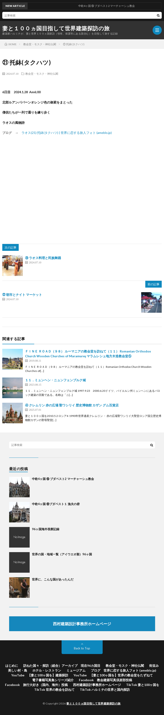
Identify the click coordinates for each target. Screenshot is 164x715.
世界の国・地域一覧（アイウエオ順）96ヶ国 (62, 554)
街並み (154, 665)
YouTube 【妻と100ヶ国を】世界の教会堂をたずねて (113, 675)
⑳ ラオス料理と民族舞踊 (43, 258)
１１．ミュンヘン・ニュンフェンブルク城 (55, 380)
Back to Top (82, 648)
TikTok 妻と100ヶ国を (142, 685)
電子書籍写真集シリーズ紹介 (53, 680)
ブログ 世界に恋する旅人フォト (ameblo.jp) (123, 670)
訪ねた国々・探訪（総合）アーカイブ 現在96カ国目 (61, 665)
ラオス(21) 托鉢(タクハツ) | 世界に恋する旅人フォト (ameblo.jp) (66, 133)
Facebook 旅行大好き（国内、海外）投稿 (36, 685)
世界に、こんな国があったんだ (52, 579)
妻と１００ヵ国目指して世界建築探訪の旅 (56, 28)
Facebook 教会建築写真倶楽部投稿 (105, 680)
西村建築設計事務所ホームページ (97, 685)
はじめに (11, 665)
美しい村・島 (17, 670)
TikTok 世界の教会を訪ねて (54, 689)
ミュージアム (76, 670)
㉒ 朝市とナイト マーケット (22, 295)
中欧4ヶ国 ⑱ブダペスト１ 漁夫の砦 (56, 504)
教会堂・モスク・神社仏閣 (41, 73)
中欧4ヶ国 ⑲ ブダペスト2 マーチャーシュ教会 (63, 479)
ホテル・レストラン (46, 670)
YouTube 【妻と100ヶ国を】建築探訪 (39, 675)
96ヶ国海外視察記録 (45, 529)
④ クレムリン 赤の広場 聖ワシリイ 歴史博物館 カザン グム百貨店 (72, 405)
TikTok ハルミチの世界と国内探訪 (105, 689)
